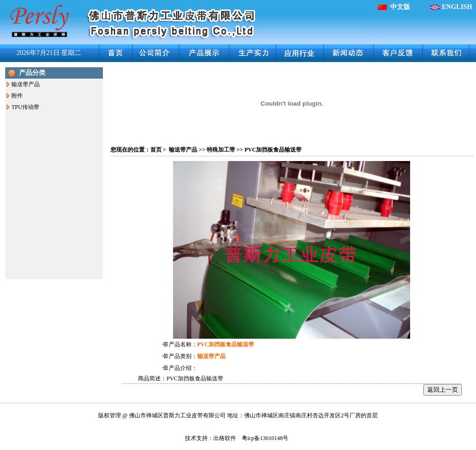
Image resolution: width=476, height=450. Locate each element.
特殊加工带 (221, 149)
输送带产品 (25, 84)
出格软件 (224, 438)
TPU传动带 (25, 107)
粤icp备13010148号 (265, 438)
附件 (17, 95)
